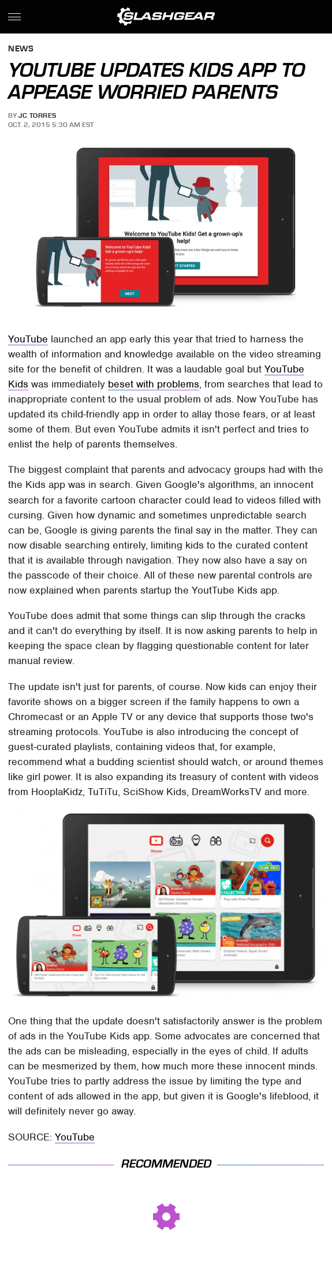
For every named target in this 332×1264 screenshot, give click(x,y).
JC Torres (37, 115)
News (20, 49)
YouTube (28, 339)
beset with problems (153, 384)
